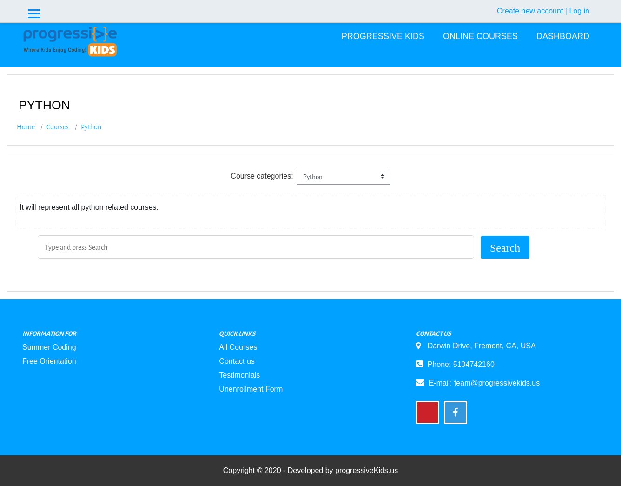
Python (91, 127)
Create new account (530, 11)
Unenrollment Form (251, 389)
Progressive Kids (383, 36)
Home (26, 127)
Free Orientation (49, 361)
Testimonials (239, 375)
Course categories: (262, 176)
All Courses (238, 347)
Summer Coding (49, 347)
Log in (579, 11)
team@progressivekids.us (497, 383)
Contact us (236, 361)
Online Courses (480, 36)
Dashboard (562, 36)
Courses (57, 127)
